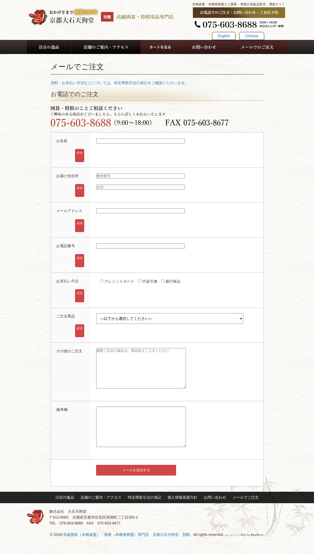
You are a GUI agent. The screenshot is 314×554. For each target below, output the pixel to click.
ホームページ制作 (235, 550)
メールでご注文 (246, 513)
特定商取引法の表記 (144, 513)
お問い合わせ (215, 513)
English (224, 36)
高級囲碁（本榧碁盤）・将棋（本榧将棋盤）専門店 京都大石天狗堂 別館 (127, 550)
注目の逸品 (64, 513)
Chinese (251, 36)
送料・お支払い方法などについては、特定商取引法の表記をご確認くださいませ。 (120, 83)
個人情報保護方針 (182, 513)
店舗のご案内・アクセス (100, 513)
